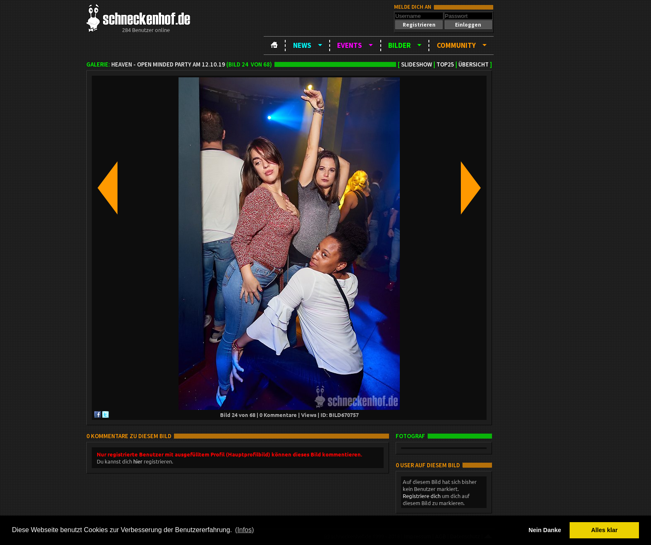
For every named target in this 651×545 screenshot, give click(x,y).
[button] (419, 24)
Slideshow (416, 64)
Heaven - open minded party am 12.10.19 (168, 64)
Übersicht (473, 64)
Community (456, 45)
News (302, 45)
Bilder (399, 45)
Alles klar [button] (604, 530)
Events (349, 45)
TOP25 (445, 64)
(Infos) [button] (244, 529)
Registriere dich (422, 495)
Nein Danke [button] (545, 530)
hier (137, 461)
